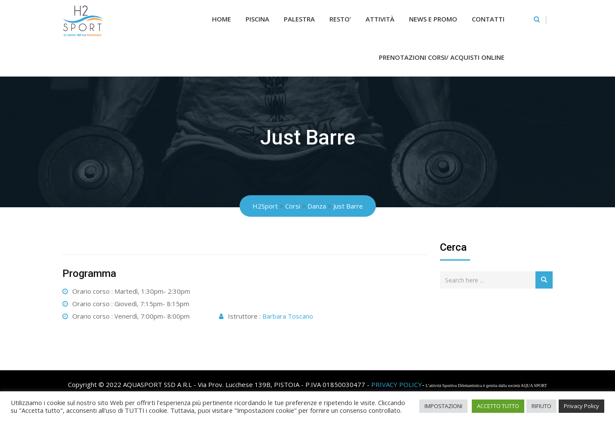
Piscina (257, 19)
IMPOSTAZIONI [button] (443, 406)
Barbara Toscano (287, 316)
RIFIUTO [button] (541, 406)
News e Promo (433, 19)
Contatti (488, 19)
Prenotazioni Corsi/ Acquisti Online (441, 57)
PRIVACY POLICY (396, 384)
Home (221, 19)
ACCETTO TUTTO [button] (498, 406)
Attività (380, 19)
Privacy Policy (581, 406)
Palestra (299, 19)
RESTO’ (340, 19)
